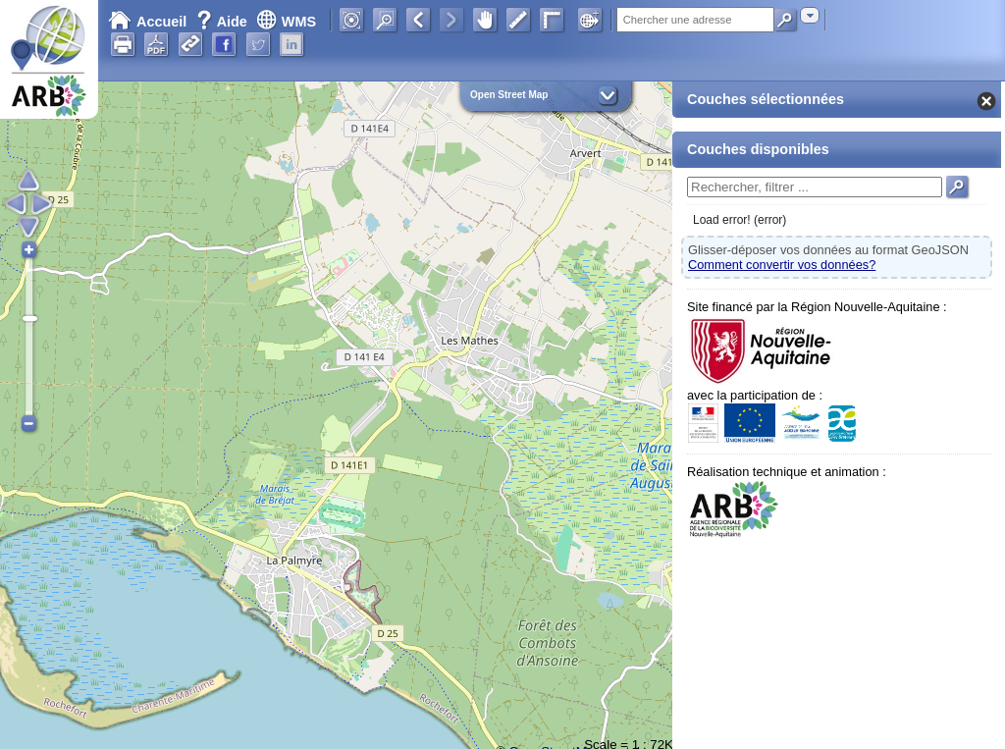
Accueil (147, 21)
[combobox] (810, 15)
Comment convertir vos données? (781, 264)
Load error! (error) (739, 220)
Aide (223, 21)
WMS (286, 21)
